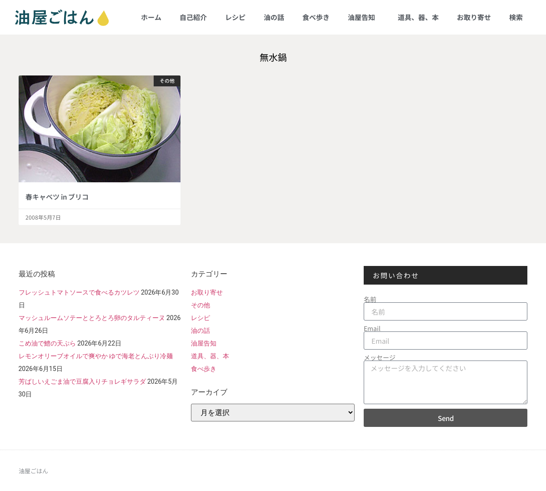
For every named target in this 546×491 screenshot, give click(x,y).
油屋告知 (364, 17)
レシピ (235, 17)
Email (372, 328)
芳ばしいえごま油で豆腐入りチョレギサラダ (82, 381)
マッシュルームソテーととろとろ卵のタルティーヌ (92, 317)
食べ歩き (316, 17)
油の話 (274, 17)
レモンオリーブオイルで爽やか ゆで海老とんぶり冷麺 (96, 356)
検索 (516, 17)
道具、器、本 (418, 17)
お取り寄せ (474, 17)
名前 (370, 299)
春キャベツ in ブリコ (57, 196)
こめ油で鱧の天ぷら (47, 343)
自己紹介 (193, 17)
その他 (200, 305)
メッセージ (380, 357)
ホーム (151, 17)
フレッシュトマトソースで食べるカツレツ (79, 292)
